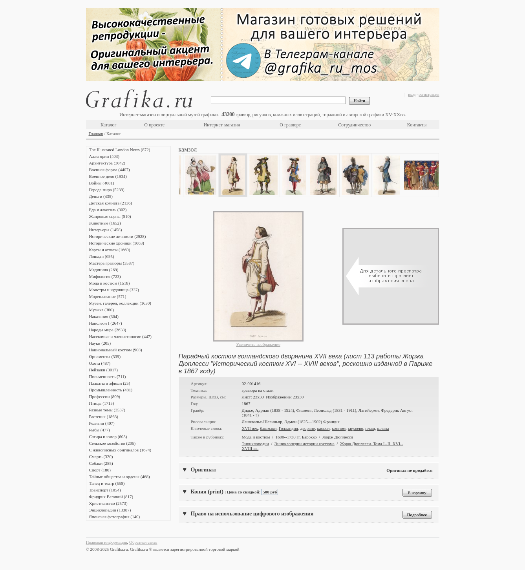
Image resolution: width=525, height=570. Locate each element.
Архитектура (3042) (107, 163)
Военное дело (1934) (108, 176)
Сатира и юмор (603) (108, 436)
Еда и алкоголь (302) (108, 209)
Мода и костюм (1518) (109, 283)
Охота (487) (100, 363)
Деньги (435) (101, 196)
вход (411, 94)
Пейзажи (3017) (103, 369)
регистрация (429, 94)
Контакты (417, 125)
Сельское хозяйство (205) (112, 443)
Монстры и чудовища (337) (114, 289)
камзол (323, 428)
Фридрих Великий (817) (111, 496)
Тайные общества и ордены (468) (119, 476)
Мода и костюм (256, 437)
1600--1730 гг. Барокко (295, 437)
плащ (370, 428)
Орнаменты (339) (105, 356)
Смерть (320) (101, 456)
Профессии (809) (104, 396)
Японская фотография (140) (114, 516)
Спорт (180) (100, 470)
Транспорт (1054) (105, 490)
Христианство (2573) (108, 503)
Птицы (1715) (101, 403)
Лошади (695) (101, 256)
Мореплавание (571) (107, 296)
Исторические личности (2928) (117, 236)
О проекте (154, 125)
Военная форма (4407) (109, 169)
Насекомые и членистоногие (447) (120, 336)
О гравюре (290, 125)
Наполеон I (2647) (105, 323)
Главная (96, 133)
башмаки (268, 428)
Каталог (109, 125)
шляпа (383, 428)
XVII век (250, 428)
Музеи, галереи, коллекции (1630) (120, 303)
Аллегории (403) (104, 156)
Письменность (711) (107, 376)
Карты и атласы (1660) (109, 249)
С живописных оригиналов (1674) (120, 450)
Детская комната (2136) (110, 203)
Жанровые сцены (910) (110, 216)
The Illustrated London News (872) (119, 149)
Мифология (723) (105, 276)
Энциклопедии (255, 443)
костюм (339, 428)
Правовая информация (106, 542)
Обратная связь (143, 542)
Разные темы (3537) (107, 409)
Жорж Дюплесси (337, 437)
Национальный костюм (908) (115, 349)
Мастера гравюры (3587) (112, 263)
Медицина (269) (104, 269)
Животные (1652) (105, 223)
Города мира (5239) (106, 189)
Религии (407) (102, 423)
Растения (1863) (103, 416)
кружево (355, 428)
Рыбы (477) (99, 430)
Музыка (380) (101, 309)
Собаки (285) (101, 463)
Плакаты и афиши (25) (109, 383)
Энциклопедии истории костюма (304, 443)
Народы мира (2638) (107, 329)
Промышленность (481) (111, 389)
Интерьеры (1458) (105, 229)
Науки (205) (100, 343)
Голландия (288, 428)
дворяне (307, 428)
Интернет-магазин (221, 125)
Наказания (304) (104, 316)
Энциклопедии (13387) (110, 510)
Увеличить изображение (258, 344)
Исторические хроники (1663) (116, 243)
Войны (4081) (101, 183)
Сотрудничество (354, 125)
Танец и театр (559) (107, 483)
